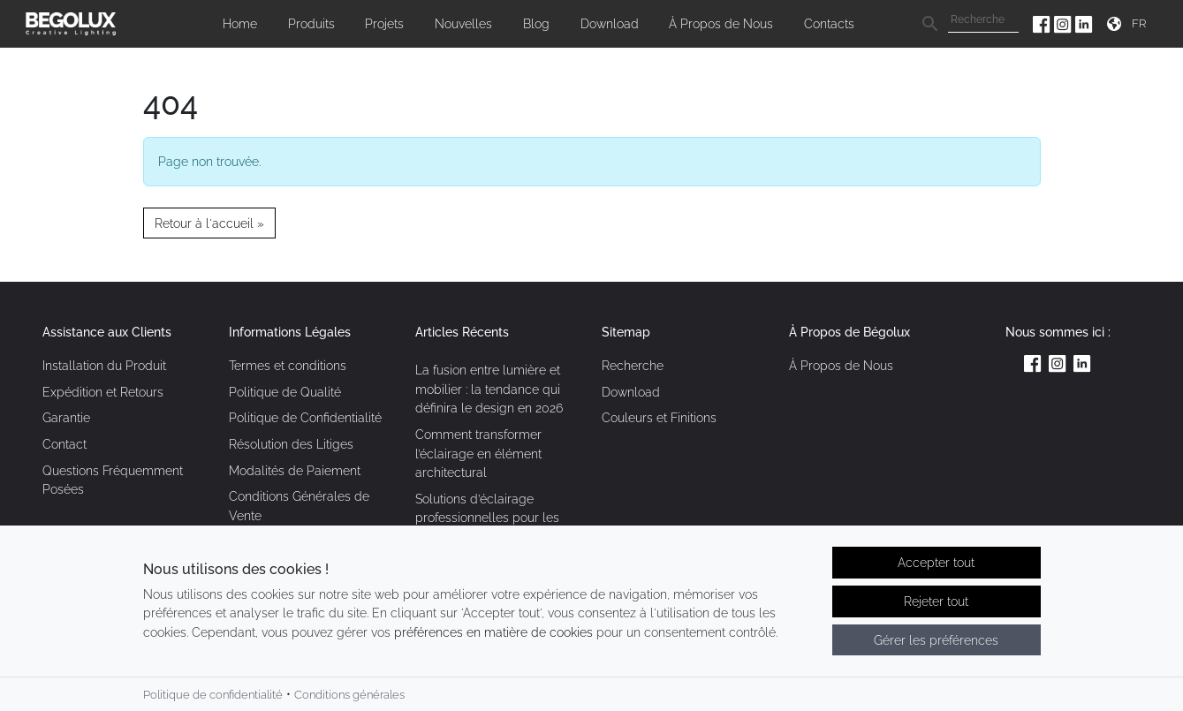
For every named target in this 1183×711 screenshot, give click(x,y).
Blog (536, 23)
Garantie (66, 417)
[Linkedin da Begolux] (1084, 23)
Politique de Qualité (285, 391)
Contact (64, 443)
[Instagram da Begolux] (1064, 23)
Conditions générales (349, 695)
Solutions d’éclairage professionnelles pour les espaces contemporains (487, 517)
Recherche (633, 365)
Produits (311, 23)
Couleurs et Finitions (659, 417)
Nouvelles (463, 23)
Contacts (829, 23)
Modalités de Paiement (294, 470)
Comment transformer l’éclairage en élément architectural (478, 453)
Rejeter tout (936, 601)
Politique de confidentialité (213, 695)
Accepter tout (936, 563)
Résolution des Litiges (291, 443)
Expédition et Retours (102, 391)
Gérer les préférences (936, 640)
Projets (384, 23)
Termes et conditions (287, 365)
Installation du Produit (104, 365)
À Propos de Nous (721, 23)
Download (609, 23)
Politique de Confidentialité (305, 417)
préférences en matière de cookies (493, 632)
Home (240, 23)
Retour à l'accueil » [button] (209, 223)
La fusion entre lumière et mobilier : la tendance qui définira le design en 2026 (489, 388)
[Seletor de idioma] (1141, 23)
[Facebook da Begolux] (1043, 23)
